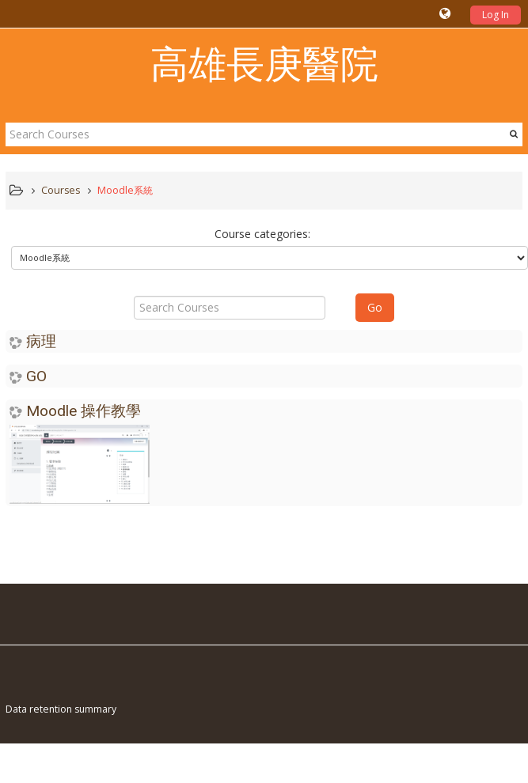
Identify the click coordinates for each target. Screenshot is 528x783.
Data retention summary (61, 709)
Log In (495, 14)
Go (374, 307)
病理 (41, 341)
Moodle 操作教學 (83, 410)
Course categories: (262, 233)
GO (36, 376)
